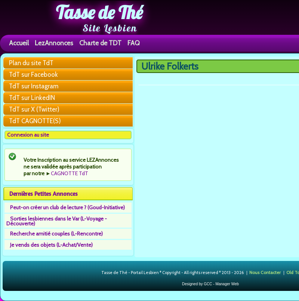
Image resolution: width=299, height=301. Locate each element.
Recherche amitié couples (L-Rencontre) (56, 233)
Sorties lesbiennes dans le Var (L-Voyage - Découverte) (56, 221)
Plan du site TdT (31, 63)
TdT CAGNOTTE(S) (35, 121)
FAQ (133, 43)
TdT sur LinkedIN (32, 97)
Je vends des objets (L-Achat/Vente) (51, 244)
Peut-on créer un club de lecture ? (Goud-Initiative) (67, 207)
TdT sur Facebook (33, 74)
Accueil (19, 43)
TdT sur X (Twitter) (34, 109)
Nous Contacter (265, 272)
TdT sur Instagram (33, 86)
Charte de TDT (100, 43)
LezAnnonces (54, 43)
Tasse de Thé (99, 12)
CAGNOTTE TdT (69, 173)
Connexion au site (28, 134)
